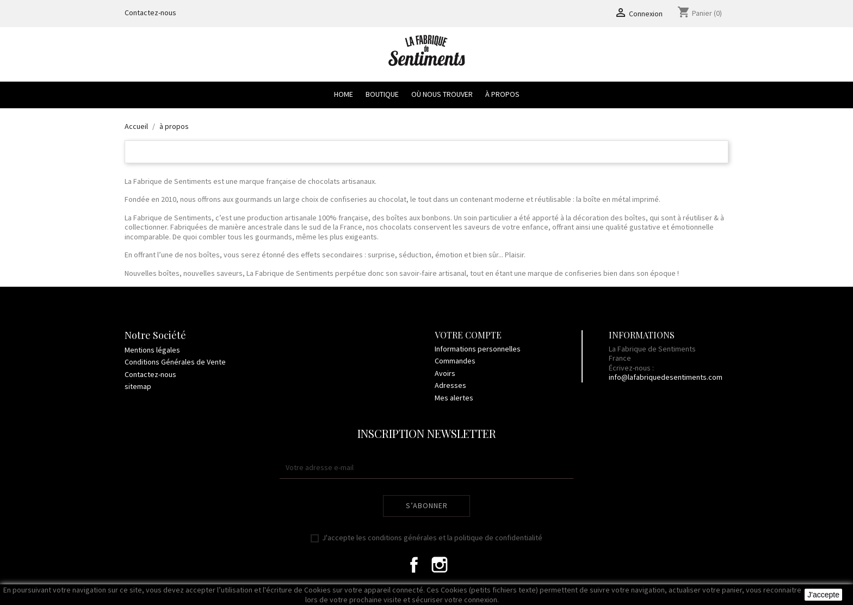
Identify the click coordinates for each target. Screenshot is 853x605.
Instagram (439, 565)
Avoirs (445, 373)
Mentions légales (152, 350)
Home (343, 94)
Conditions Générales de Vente (175, 362)
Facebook (414, 565)
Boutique (382, 94)
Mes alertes (454, 398)
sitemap (138, 386)
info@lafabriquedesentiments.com (665, 377)
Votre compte (468, 335)
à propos (502, 94)
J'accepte (823, 594)
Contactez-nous (150, 12)
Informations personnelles (478, 349)
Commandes (455, 361)
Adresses (450, 385)
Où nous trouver (442, 94)
